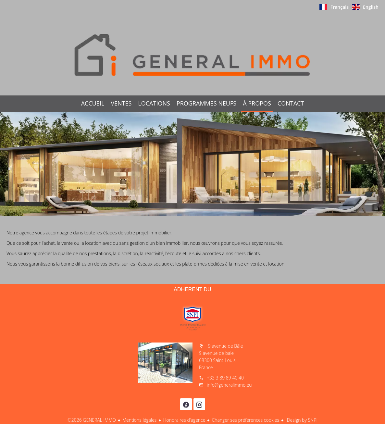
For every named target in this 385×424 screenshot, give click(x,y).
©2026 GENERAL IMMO (92, 420)
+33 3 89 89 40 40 (225, 378)
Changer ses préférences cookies (245, 420)
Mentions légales (139, 420)
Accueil (192, 55)
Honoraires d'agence (184, 420)
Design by (301, 420)
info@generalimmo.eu (229, 385)
